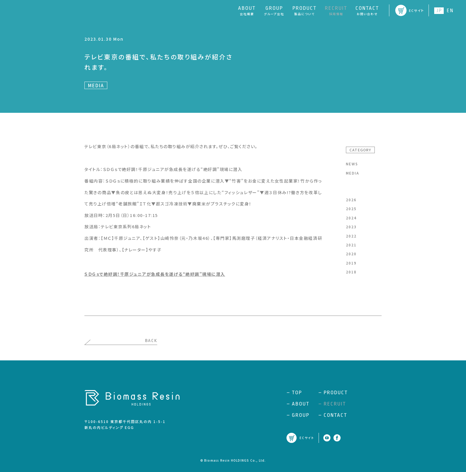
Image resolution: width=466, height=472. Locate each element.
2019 (351, 262)
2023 (351, 226)
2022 (351, 235)
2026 (351, 199)
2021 (351, 244)
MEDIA (352, 172)
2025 (351, 208)
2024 (351, 217)
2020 (351, 253)
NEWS (352, 163)
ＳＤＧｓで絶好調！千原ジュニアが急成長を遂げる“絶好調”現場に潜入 (154, 274)
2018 (351, 271)
